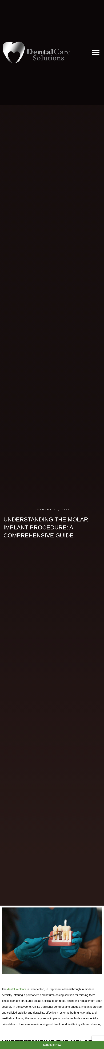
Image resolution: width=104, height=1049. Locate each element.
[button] (95, 52)
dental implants (16, 989)
